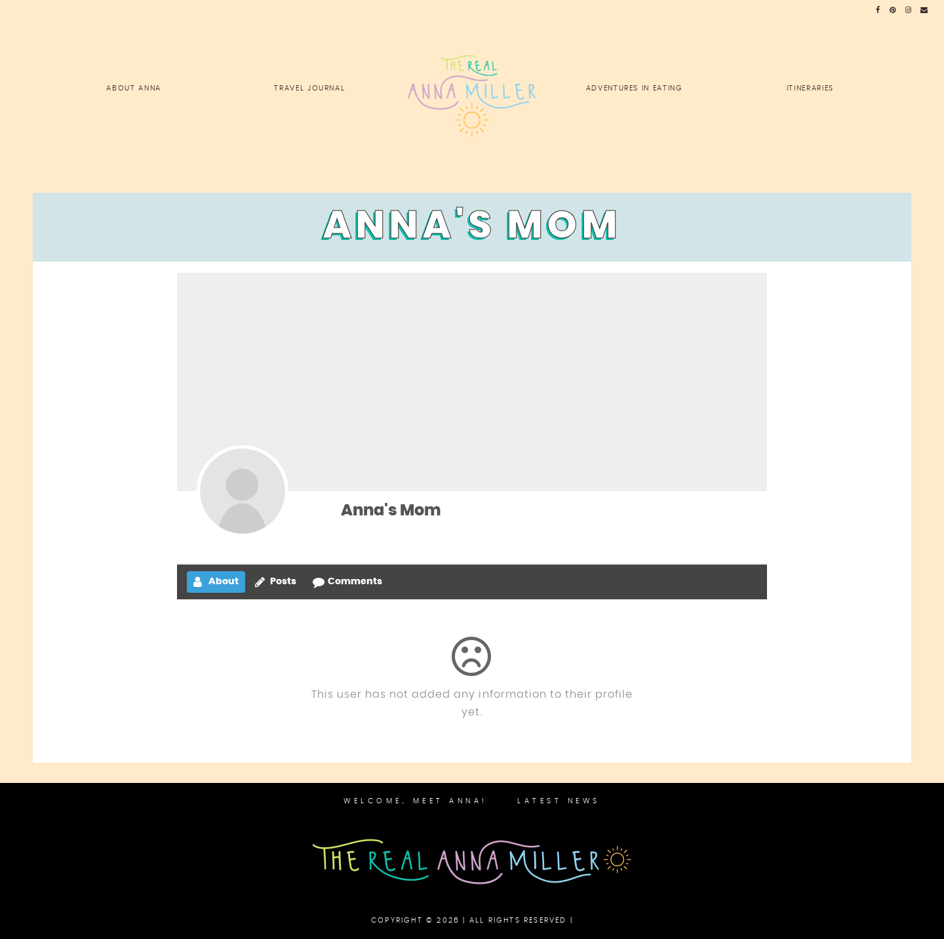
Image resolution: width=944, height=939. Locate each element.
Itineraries (810, 88)
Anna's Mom (391, 511)
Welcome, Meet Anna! (416, 801)
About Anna (133, 88)
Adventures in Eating (634, 88)
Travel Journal (309, 88)
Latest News (558, 801)
